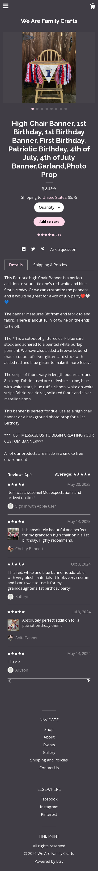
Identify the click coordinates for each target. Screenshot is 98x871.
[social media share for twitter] (33, 249)
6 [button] (56, 109)
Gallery (49, 752)
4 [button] (47, 109)
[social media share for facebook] (24, 249)
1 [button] (32, 109)
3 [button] (42, 109)
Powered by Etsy (49, 861)
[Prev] (9, 681)
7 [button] (61, 109)
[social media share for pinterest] (43, 249)
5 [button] (51, 109)
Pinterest (49, 814)
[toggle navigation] (6, 6)
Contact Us (49, 767)
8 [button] (65, 109)
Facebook (49, 799)
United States (54, 197)
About (49, 737)
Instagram (49, 806)
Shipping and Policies (49, 760)
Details (16, 264)
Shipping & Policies (50, 264)
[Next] (88, 681)
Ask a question (63, 249)
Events (49, 744)
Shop (49, 729)
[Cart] (92, 7)
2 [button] (37, 109)
